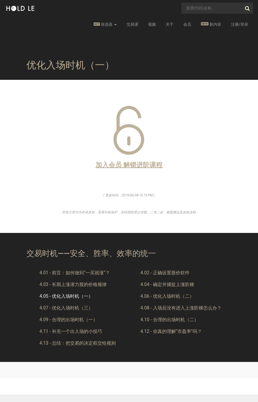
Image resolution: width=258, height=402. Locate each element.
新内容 (211, 24)
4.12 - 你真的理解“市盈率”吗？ (171, 331)
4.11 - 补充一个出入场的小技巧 (70, 331)
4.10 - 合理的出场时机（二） (169, 319)
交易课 (132, 24)
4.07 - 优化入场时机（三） (66, 307)
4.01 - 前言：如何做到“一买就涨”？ (74, 272)
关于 (170, 24)
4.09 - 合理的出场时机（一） (68, 319)
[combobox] (217, 8)
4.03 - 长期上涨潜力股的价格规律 (73, 284)
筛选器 (105, 24)
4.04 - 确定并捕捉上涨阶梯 (167, 284)
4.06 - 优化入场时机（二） (167, 296)
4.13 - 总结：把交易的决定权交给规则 (77, 343)
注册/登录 (239, 24)
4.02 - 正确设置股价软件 (164, 272)
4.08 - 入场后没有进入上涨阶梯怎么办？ (180, 307)
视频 (152, 24)
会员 (187, 24)
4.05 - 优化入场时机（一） (66, 296)
